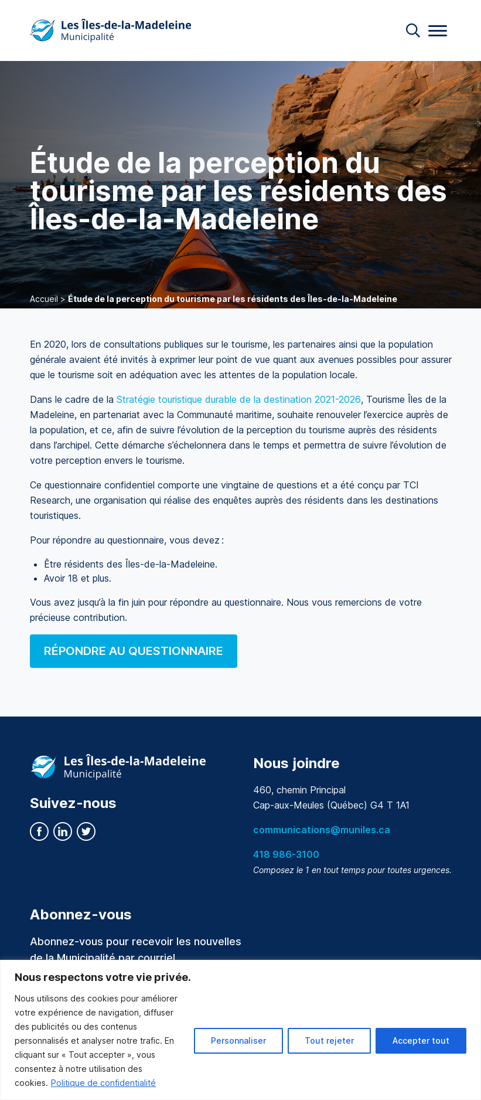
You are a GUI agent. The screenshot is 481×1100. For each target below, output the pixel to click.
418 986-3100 (286, 854)
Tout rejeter (329, 1040)
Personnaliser (238, 1040)
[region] (240, 1030)
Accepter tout (421, 1040)
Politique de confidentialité (103, 1083)
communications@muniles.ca (321, 830)
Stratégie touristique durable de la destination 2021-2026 (239, 399)
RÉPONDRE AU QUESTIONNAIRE (133, 651)
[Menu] (437, 30)
